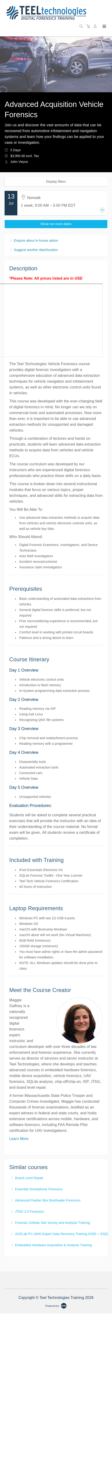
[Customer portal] (96, 26)
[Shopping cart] (89, 26)
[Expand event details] (102, 210)
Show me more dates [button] (56, 224)
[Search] (82, 26)
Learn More (18, 1139)
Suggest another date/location (36, 250)
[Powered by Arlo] (56, 1305)
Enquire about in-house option (36, 240)
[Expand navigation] (103, 26)
